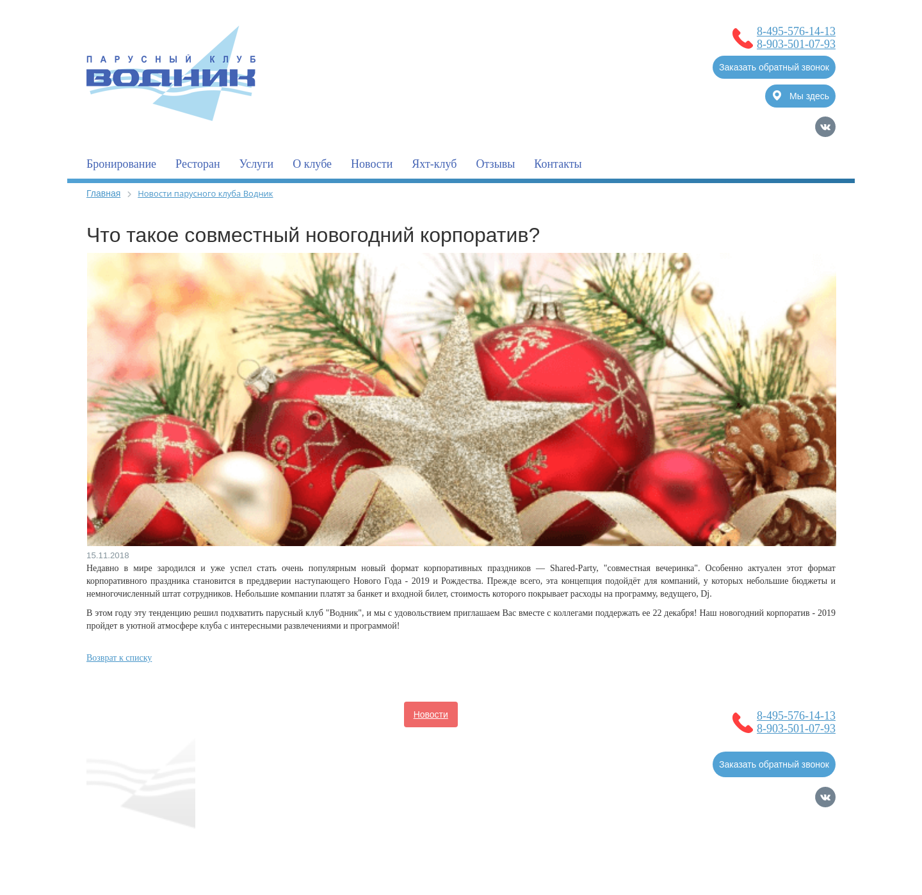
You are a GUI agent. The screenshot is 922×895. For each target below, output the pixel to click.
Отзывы (495, 163)
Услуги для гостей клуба (392, 740)
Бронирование (121, 163)
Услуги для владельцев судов (530, 714)
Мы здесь (801, 95)
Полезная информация (273, 740)
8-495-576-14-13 (796, 31)
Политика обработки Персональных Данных (178, 853)
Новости (371, 163)
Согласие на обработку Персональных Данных (184, 840)
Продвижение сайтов (769, 841)
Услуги (256, 163)
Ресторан (197, 163)
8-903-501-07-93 (796, 44)
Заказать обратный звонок (774, 67)
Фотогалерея (490, 740)
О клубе (312, 163)
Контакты (557, 163)
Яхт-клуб (434, 163)
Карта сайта (811, 858)
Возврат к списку (119, 658)
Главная (103, 193)
